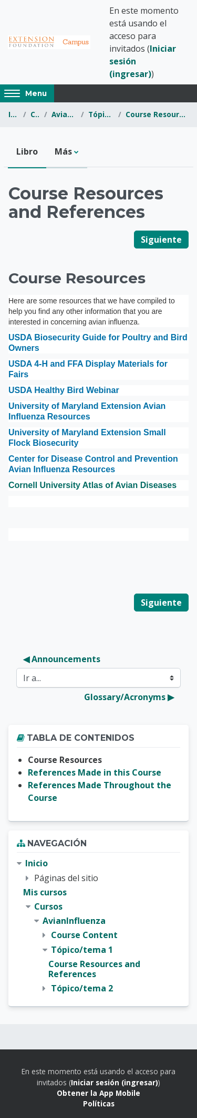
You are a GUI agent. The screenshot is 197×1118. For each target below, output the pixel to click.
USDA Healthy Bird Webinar (63, 390)
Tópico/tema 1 (100, 114)
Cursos (35, 114)
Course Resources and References (157, 114)
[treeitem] (98, 925)
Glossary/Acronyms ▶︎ (129, 697)
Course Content (84, 935)
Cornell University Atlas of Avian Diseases (92, 485)
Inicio (13, 114)
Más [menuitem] (63, 151)
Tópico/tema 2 (82, 988)
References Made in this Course (94, 772)
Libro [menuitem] (27, 151)
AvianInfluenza (64, 114)
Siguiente (161, 239)
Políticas (99, 1103)
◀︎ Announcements (61, 659)
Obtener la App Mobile (98, 1093)
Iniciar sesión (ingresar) (114, 1082)
